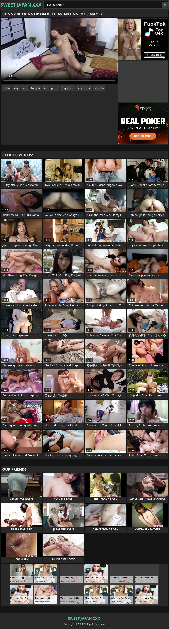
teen (24, 88)
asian (7, 88)
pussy (54, 88)
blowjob (35, 88)
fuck (79, 88)
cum (88, 88)
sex (45, 88)
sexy (16, 88)
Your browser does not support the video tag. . (59, 51)
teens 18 (99, 88)
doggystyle (67, 88)
